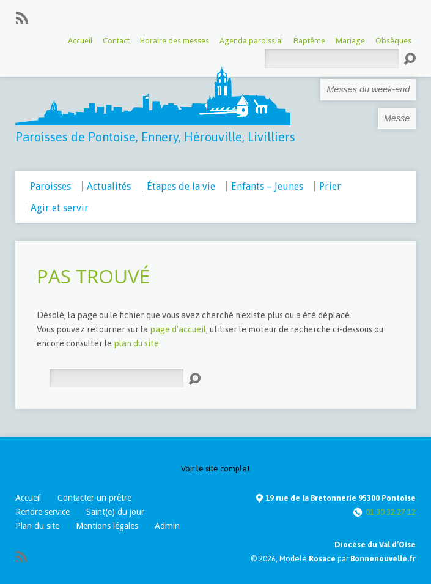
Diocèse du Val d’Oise (375, 544)
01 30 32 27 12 (391, 512)
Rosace (322, 558)
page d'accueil (178, 329)
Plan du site (37, 526)
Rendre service (42, 512)
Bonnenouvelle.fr (383, 558)
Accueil (28, 498)
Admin (167, 526)
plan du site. (137, 343)
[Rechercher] (116, 378)
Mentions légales (107, 526)
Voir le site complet (215, 468)
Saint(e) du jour (115, 512)
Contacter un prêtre (94, 498)
